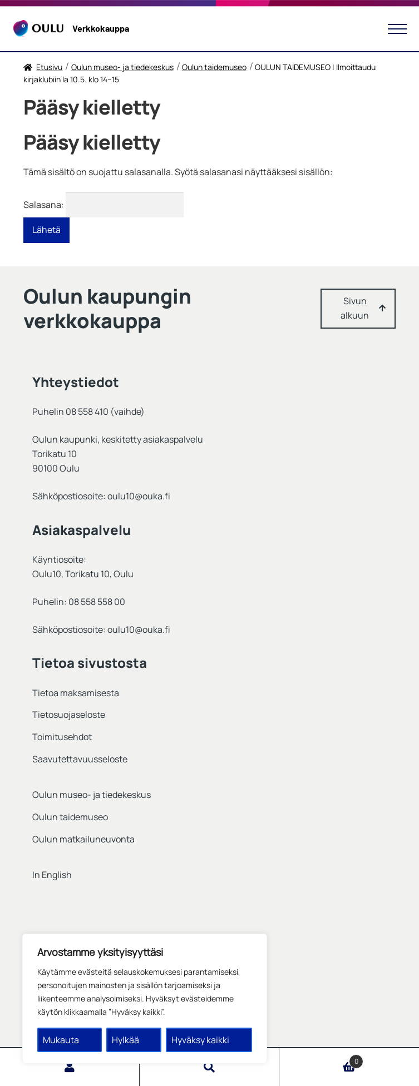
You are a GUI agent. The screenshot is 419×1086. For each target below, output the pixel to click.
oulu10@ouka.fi (138, 496)
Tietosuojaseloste (68, 714)
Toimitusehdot (62, 737)
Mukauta (61, 1040)
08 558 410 (87, 411)
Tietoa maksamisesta (75, 693)
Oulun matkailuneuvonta (83, 839)
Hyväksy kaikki (200, 1040)
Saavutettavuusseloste (79, 759)
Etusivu (49, 67)
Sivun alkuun (355, 308)
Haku (209, 1067)
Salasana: (103, 205)
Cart (321, 1059)
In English (52, 875)
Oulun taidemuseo (214, 67)
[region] (144, 999)
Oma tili (70, 1067)
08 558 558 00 (96, 602)
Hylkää (125, 1040)
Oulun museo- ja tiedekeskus (122, 67)
